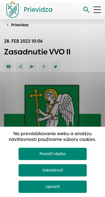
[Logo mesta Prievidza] (27, 9)
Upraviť (53, 186)
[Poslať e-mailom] (32, 66)
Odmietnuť (52, 170)
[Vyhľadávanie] (86, 10)
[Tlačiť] (8, 66)
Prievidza (20, 24)
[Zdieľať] (20, 66)
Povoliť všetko (53, 153)
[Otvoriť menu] (97, 10)
